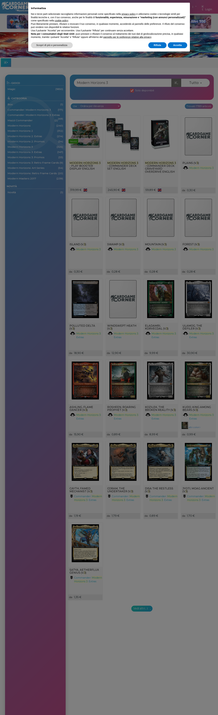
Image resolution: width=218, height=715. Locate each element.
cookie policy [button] (61, 20)
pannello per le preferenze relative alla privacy (127, 37)
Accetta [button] (177, 45)
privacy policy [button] (129, 14)
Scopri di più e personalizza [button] (51, 45)
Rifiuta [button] (157, 45)
